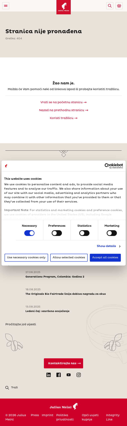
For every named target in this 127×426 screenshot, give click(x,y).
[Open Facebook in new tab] (58, 375)
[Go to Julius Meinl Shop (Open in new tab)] (119, 5)
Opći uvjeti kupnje (90, 417)
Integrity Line (112, 417)
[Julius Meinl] (63, 7)
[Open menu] (5, 5)
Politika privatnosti (65, 417)
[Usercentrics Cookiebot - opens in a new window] (107, 166)
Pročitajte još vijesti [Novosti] (20, 324)
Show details (106, 246)
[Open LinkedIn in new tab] (48, 375)
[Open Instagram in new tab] (78, 375)
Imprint (47, 415)
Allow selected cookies (69, 257)
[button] (109, 5)
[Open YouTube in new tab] (68, 375)
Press (35, 415)
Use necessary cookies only (26, 257)
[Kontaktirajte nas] (63, 363)
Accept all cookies (105, 257)
